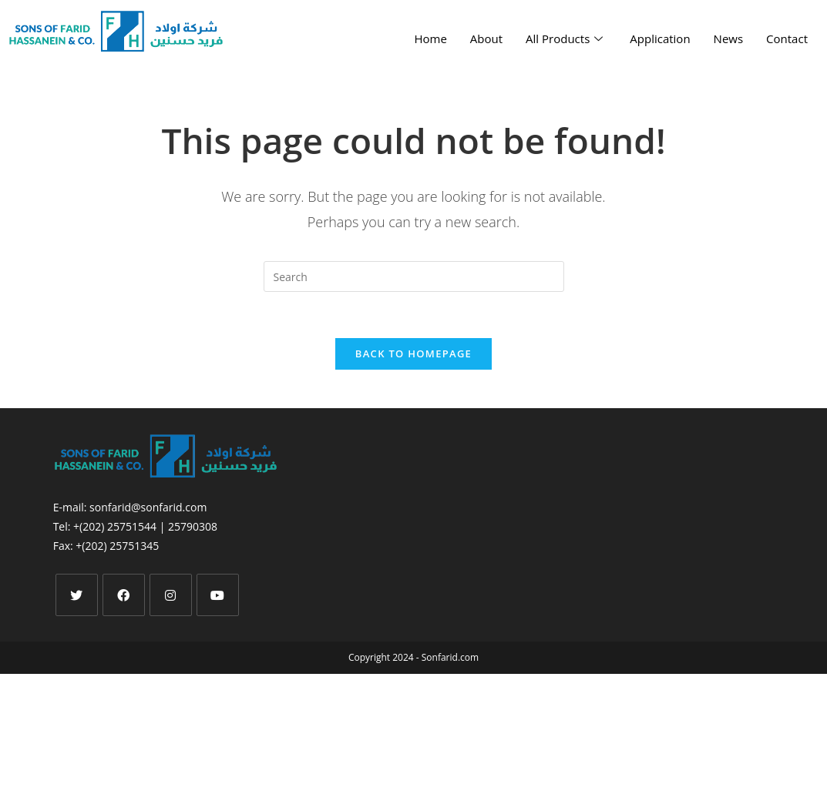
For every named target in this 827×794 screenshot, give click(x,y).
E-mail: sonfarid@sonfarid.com (130, 507)
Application (660, 38)
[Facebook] (124, 595)
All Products (566, 38)
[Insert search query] (414, 276)
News (729, 38)
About (486, 38)
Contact (787, 38)
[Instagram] (171, 595)
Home (430, 38)
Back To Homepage (413, 353)
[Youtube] (218, 595)
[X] (76, 595)
